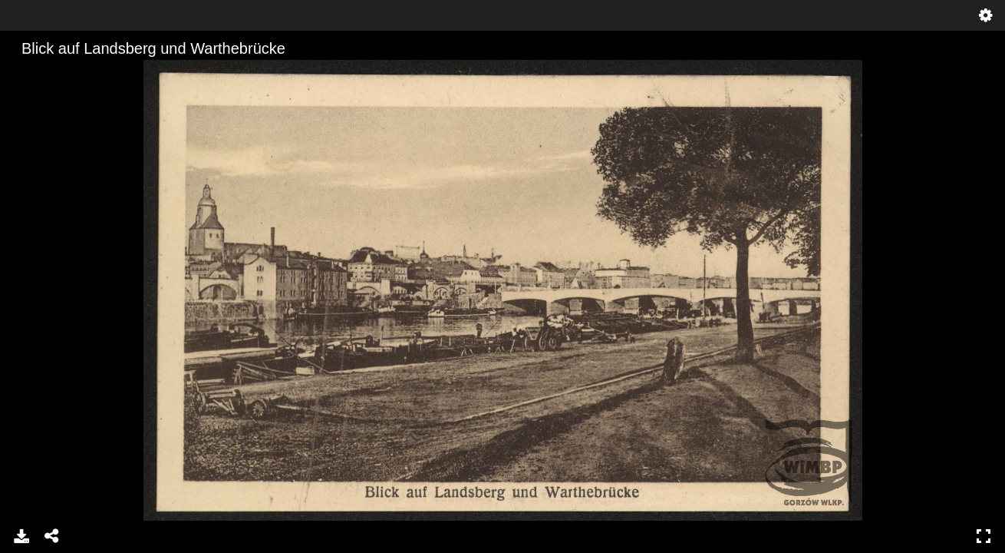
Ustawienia (985, 15)
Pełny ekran (983, 536)
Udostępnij (52, 536)
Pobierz (21, 536)
